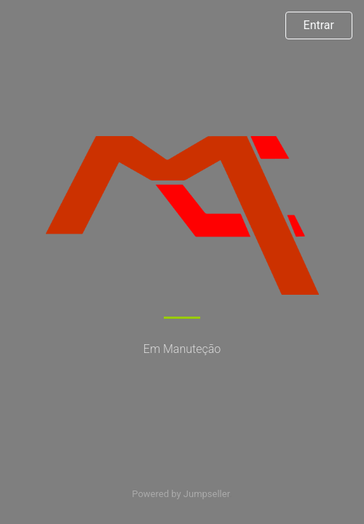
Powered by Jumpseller (180, 493)
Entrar (319, 25)
